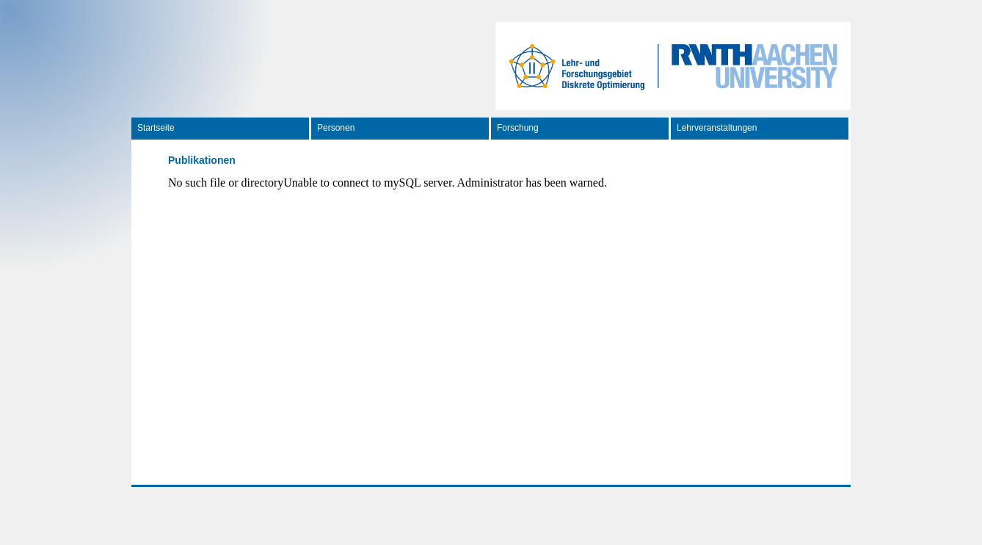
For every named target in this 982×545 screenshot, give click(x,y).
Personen (335, 128)
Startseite (156, 128)
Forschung (518, 128)
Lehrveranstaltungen (717, 128)
